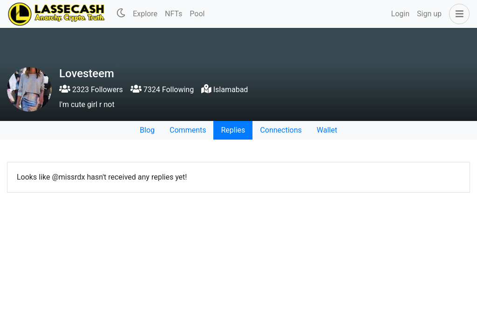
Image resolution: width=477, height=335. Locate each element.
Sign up (429, 13)
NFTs (173, 13)
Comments (188, 130)
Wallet (327, 130)
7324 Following (162, 89)
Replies (233, 130)
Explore (145, 13)
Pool (197, 13)
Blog (147, 130)
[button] (457, 14)
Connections (280, 130)
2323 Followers (91, 89)
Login (400, 13)
